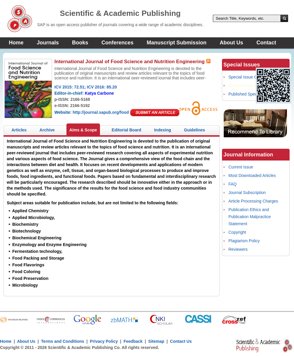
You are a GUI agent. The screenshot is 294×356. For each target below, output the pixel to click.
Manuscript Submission (176, 43)
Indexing (162, 130)
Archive (46, 130)
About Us (231, 43)
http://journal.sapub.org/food (101, 112)
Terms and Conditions (62, 341)
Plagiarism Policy (244, 240)
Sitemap (156, 341)
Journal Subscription (247, 192)
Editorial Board (126, 130)
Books (80, 43)
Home (16, 43)
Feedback (133, 341)
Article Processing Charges (253, 201)
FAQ (232, 184)
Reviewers (238, 249)
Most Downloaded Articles (252, 175)
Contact (266, 43)
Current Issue (240, 167)
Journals (48, 43)
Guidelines (194, 130)
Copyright (237, 232)
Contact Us (181, 341)
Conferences (117, 43)
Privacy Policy (104, 341)
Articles (18, 130)
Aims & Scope (83, 130)
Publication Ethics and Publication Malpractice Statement (249, 216)
